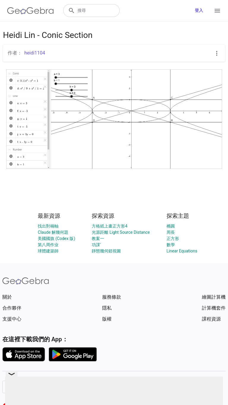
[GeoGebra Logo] (30, 10)
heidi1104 (34, 53)
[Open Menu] (217, 10)
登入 (199, 10)
